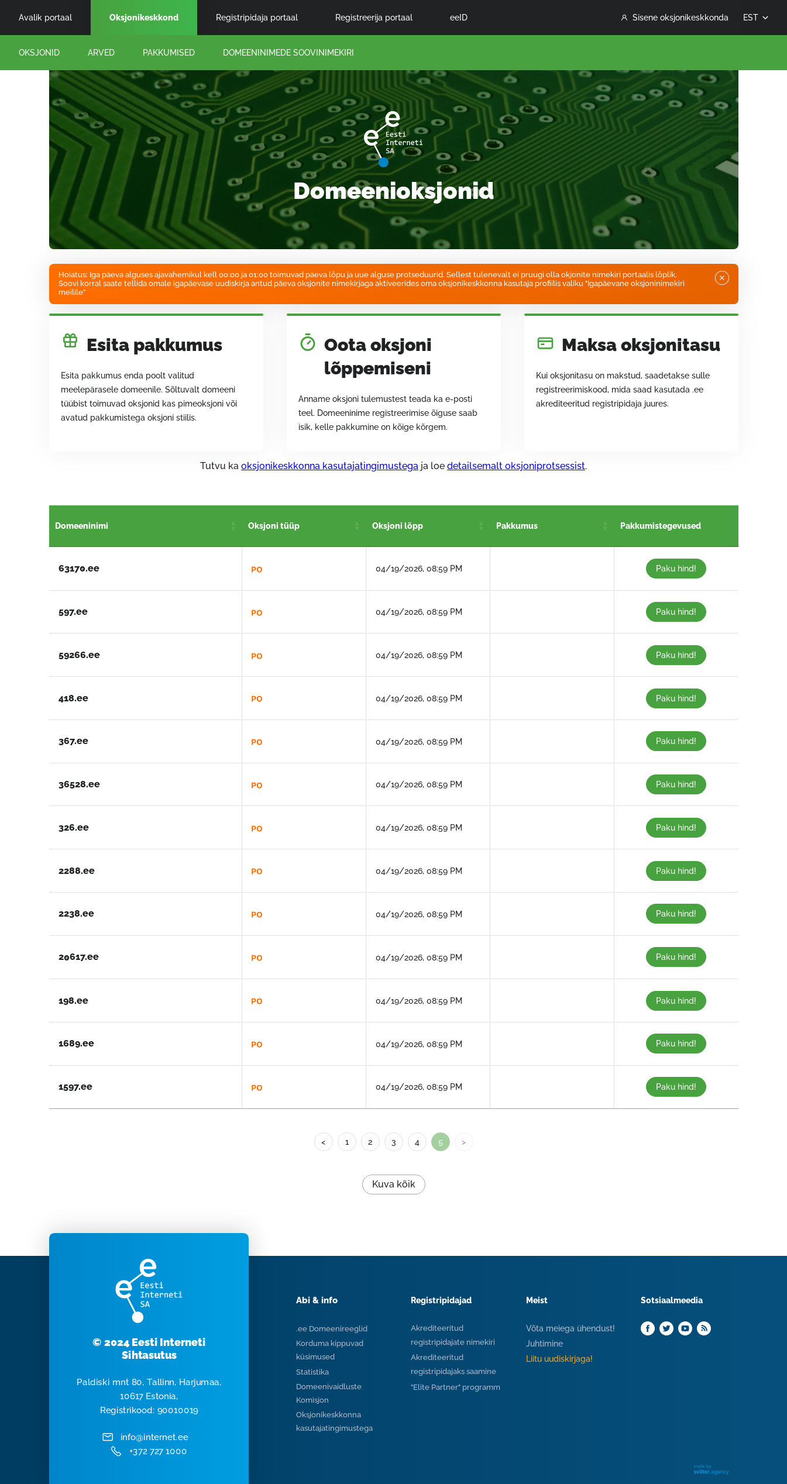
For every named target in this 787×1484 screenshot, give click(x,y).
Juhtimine (544, 1343)
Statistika (312, 1372)
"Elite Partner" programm (455, 1387)
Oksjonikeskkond (143, 17)
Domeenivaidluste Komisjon (329, 1393)
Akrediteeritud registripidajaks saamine (453, 1364)
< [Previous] (323, 1141)
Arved (101, 52)
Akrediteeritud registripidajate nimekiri (453, 1335)
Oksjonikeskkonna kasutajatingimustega (334, 1421)
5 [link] (440, 1141)
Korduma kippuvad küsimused (329, 1350)
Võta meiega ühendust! (570, 1328)
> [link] (464, 1141)
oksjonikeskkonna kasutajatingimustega (329, 465)
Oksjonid (39, 52)
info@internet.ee (153, 1437)
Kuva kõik (393, 1184)
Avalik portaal (45, 17)
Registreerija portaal (374, 17)
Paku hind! (676, 568)
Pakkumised (169, 52)
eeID (459, 17)
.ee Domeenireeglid (331, 1328)
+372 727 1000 (158, 1452)
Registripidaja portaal (257, 17)
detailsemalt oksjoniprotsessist (516, 465)
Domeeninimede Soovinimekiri (288, 52)
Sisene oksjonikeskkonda (674, 17)
